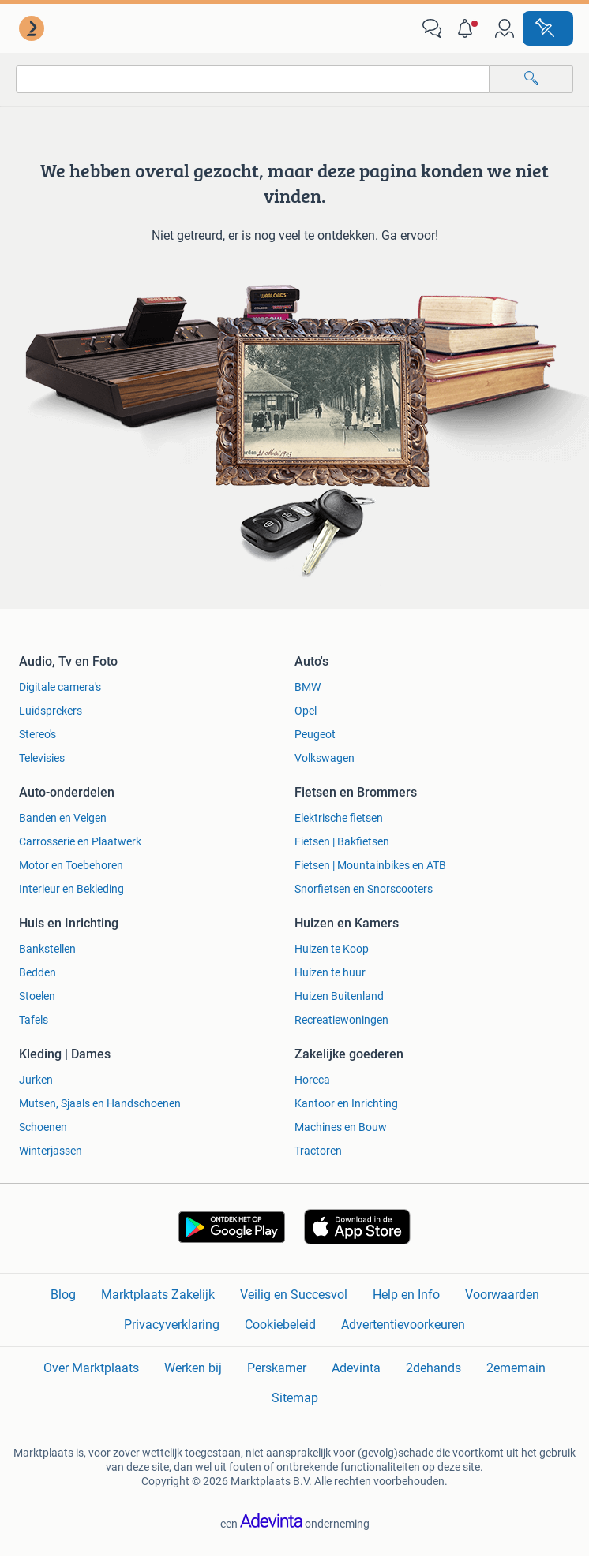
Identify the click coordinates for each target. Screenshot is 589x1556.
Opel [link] (305, 710)
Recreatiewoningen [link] (341, 1019)
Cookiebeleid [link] (280, 1324)
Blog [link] (63, 1294)
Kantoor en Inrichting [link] (346, 1103)
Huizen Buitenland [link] (339, 996)
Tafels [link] (33, 1019)
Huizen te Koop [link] (331, 948)
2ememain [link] (516, 1367)
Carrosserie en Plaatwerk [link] (80, 841)
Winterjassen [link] (50, 1150)
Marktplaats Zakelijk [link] (158, 1294)
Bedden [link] (37, 972)
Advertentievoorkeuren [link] (403, 1324)
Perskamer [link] (276, 1367)
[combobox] (253, 79)
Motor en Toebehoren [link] (71, 865)
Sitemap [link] (295, 1397)
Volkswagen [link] (324, 758)
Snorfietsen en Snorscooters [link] (363, 888)
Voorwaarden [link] (502, 1294)
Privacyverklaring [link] (171, 1324)
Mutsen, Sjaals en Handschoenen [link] (100, 1103)
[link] (33, 28)
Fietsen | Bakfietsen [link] (341, 841)
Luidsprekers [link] (50, 710)
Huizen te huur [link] (330, 972)
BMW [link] (307, 687)
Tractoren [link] (318, 1150)
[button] (468, 28)
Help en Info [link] (406, 1294)
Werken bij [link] (193, 1367)
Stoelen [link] (37, 996)
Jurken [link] (36, 1079)
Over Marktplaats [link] (91, 1367)
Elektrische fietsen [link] (338, 818)
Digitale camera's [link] (60, 687)
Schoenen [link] (43, 1127)
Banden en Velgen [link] (63, 818)
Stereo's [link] (37, 734)
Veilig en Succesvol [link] (293, 1294)
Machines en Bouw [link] (340, 1127)
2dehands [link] (433, 1367)
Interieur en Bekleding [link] (71, 888)
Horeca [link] (312, 1079)
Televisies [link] (42, 758)
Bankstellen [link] (47, 948)
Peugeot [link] (315, 734)
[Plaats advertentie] (548, 28)
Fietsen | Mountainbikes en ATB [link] (370, 865)
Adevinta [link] (356, 1367)
